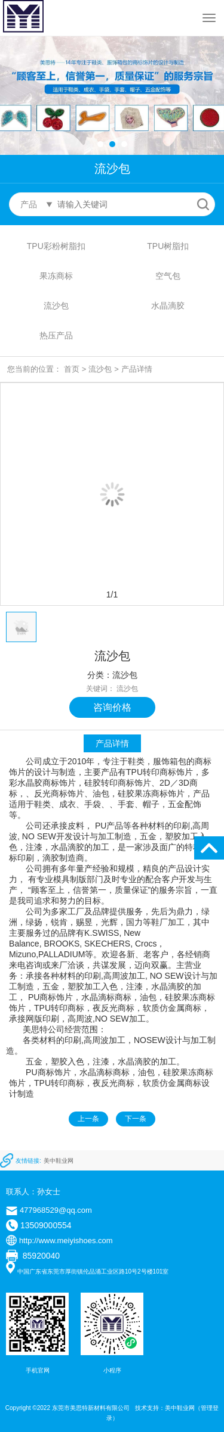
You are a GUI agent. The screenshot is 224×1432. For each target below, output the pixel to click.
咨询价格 (112, 707)
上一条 (88, 1119)
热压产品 (56, 335)
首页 (71, 369)
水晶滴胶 (168, 305)
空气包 (167, 276)
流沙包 (56, 305)
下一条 (135, 1119)
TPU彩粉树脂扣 (56, 246)
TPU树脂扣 (168, 246)
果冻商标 (56, 276)
